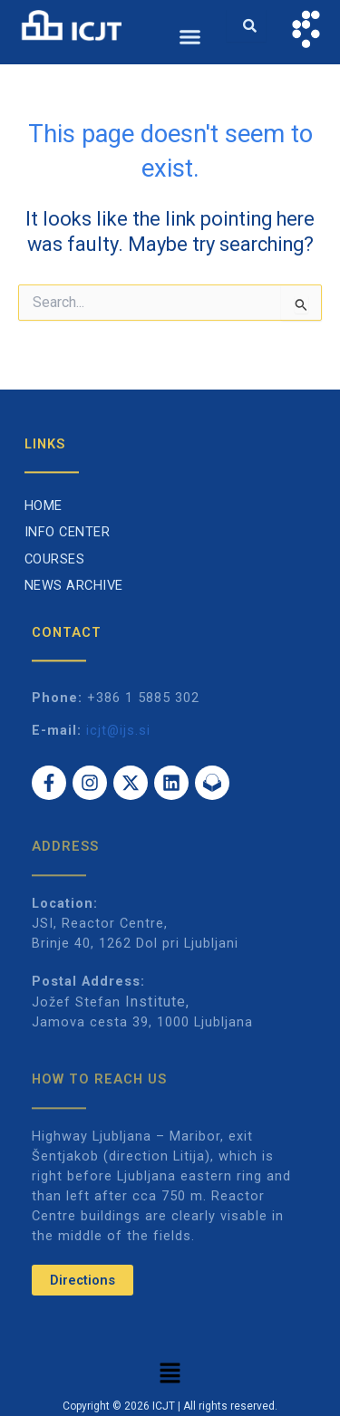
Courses (54, 559)
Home (43, 505)
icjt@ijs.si (118, 730)
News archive (73, 585)
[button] (190, 37)
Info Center (67, 532)
